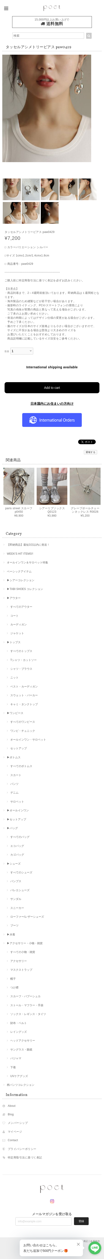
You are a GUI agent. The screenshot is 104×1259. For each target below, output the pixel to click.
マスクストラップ (21, 969)
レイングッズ (18, 1031)
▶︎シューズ (14, 863)
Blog (11, 1114)
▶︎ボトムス (14, 757)
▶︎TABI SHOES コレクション (25, 589)
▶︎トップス (14, 642)
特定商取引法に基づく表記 (25, 1157)
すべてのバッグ (20, 837)
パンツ (14, 784)
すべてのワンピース (22, 721)
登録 (81, 1221)
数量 (7, 351)
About (12, 1105)
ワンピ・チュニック (22, 730)
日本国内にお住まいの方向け (52, 403)
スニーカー (17, 908)
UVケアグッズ (19, 1076)
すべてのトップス (21, 651)
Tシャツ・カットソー (23, 660)
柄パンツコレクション (20, 1084)
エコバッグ (17, 846)
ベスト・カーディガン (24, 686)
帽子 (13, 978)
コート (14, 615)
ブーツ (14, 925)
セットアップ (18, 748)
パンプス (15, 881)
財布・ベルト (18, 1023)
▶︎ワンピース (15, 713)
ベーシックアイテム (19, 571)
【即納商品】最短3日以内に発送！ (28, 544)
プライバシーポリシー (22, 1149)
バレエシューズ (20, 890)
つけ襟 (14, 987)
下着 (13, 1067)
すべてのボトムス (21, 766)
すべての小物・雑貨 (22, 952)
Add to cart (52, 388)
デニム (14, 792)
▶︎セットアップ (16, 819)
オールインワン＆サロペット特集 (27, 562)
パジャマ (15, 1058)
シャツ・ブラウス (21, 668)
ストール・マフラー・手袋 (26, 1005)
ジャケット (17, 633)
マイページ (15, 1131)
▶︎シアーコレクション (20, 580)
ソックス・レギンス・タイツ (28, 1014)
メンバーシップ (18, 1123)
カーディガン (18, 624)
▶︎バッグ (12, 828)
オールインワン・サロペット (28, 739)
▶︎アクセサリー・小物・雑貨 (25, 943)
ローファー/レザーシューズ (27, 916)
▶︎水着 (11, 934)
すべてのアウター (21, 606)
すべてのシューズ (21, 872)
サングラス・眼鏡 (21, 1049)
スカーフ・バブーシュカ (25, 996)
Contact (13, 1140)
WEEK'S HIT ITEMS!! (20, 553)
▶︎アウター (14, 598)
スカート (15, 775)
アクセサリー (18, 961)
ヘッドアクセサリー (22, 1040)
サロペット (17, 801)
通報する (90, 452)
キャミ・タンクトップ (24, 704)
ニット (14, 677)
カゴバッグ (17, 854)
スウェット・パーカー (24, 695)
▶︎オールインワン (18, 810)
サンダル (15, 899)
